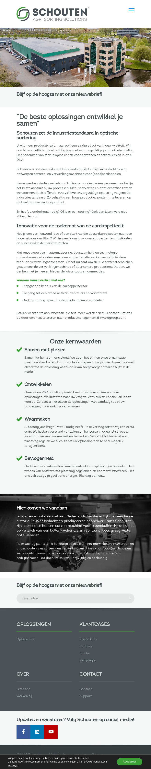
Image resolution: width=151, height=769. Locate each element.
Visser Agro (88, 639)
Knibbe (84, 653)
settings (12, 765)
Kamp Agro (87, 660)
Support (85, 696)
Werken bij (24, 696)
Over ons (23, 689)
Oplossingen (26, 639)
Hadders (85, 646)
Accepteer (129, 761)
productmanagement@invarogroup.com (95, 317)
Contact (85, 689)
